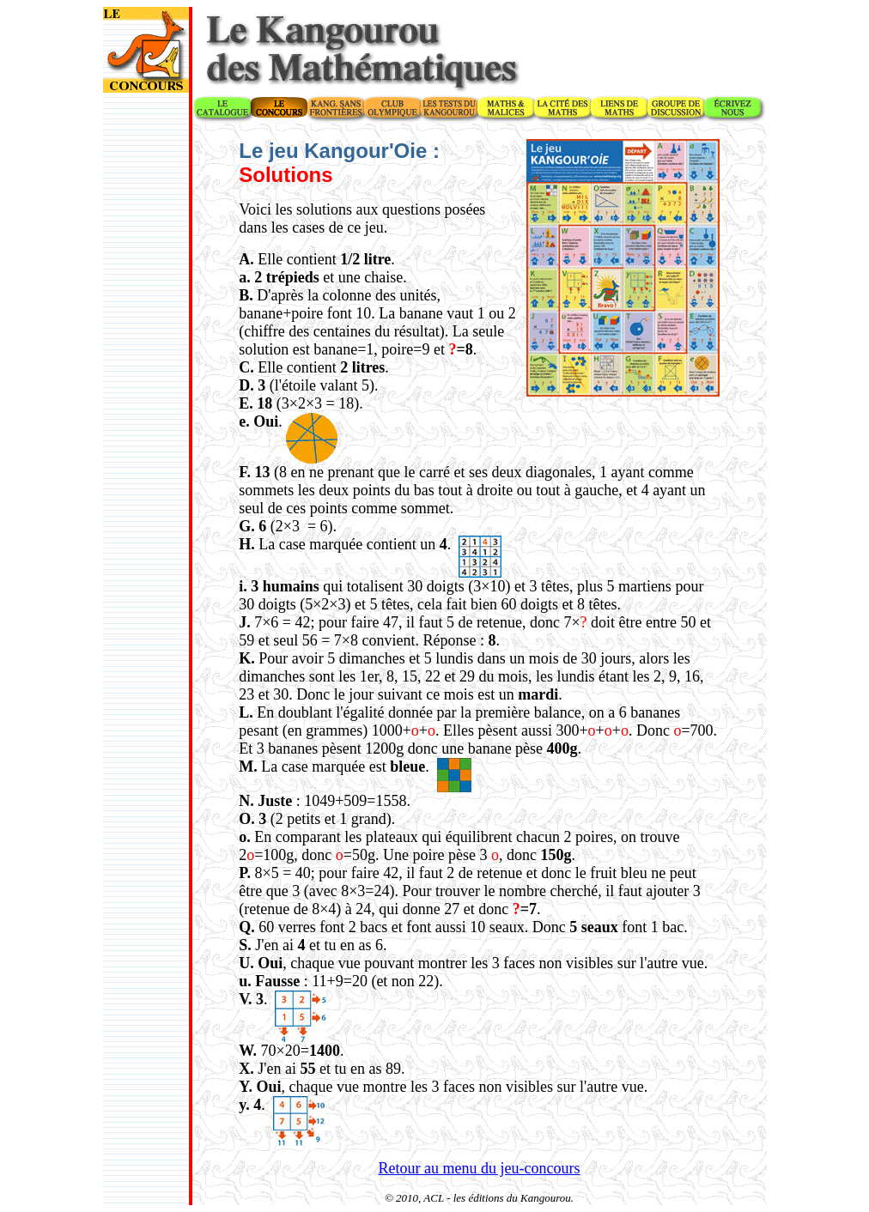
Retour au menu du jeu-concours (479, 1168)
